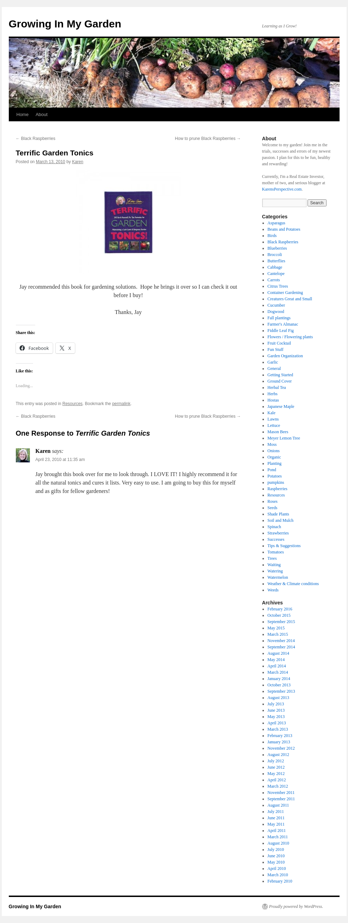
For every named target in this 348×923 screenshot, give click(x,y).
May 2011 (276, 824)
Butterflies (276, 260)
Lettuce (273, 425)
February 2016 (279, 609)
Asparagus (276, 222)
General (274, 368)
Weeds (273, 590)
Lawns (273, 419)
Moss (272, 444)
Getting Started (280, 374)
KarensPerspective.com (282, 189)
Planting (274, 463)
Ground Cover (279, 381)
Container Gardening (285, 292)
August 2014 (278, 653)
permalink (121, 403)
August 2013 (278, 697)
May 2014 (276, 659)
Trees (272, 558)
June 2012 (276, 767)
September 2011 (281, 798)
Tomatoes (275, 552)
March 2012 (277, 786)
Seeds (272, 507)
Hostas (273, 400)
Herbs (272, 393)
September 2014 (281, 647)
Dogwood (275, 311)
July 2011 (275, 811)
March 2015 (277, 634)
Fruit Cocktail (279, 343)
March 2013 (277, 729)
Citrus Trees (277, 286)
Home (23, 114)
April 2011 (276, 830)
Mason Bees (277, 431)
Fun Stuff (275, 349)
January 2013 (278, 741)
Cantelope (276, 273)
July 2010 (275, 849)
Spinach (274, 526)
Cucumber (276, 305)
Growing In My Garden (65, 24)
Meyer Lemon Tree (283, 438)
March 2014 (277, 672)
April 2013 (276, 722)
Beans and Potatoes (283, 229)
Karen (77, 161)
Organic (274, 457)
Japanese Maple (280, 406)
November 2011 (281, 792)
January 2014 (278, 678)
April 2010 (276, 868)
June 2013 (276, 710)
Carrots (273, 279)
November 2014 (281, 640)
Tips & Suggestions (283, 545)
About (42, 114)
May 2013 (276, 716)
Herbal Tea (276, 387)
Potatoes (274, 476)
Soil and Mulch (280, 520)
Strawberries (278, 533)
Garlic (272, 362)
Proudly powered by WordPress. (296, 906)
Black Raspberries (36, 138)
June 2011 (276, 817)
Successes (275, 539)
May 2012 (276, 773)
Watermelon (277, 577)
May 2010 (276, 862)
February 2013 (279, 735)
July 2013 (275, 703)
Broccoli (274, 254)
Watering (275, 571)
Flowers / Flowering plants (290, 336)
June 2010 (276, 855)
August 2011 (278, 805)
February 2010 (279, 881)
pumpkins (275, 482)
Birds (272, 235)
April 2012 (276, 779)
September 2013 (281, 691)
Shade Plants (278, 514)
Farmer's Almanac (282, 324)
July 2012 (275, 760)
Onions (273, 450)
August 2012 (278, 754)
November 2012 (281, 748)
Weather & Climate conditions (293, 583)
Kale (271, 412)
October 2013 (279, 684)
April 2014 (276, 666)
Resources (72, 403)
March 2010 (277, 874)
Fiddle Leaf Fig (280, 330)
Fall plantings (279, 317)
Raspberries (277, 488)
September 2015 (281, 621)
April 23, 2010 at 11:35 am (60, 459)
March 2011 (277, 836)
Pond (271, 469)
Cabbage (274, 267)
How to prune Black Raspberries (208, 138)
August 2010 (278, 843)
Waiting (274, 564)
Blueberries (277, 248)
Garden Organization (285, 355)
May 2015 (276, 628)
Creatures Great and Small (289, 298)
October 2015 (279, 615)
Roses (272, 501)
